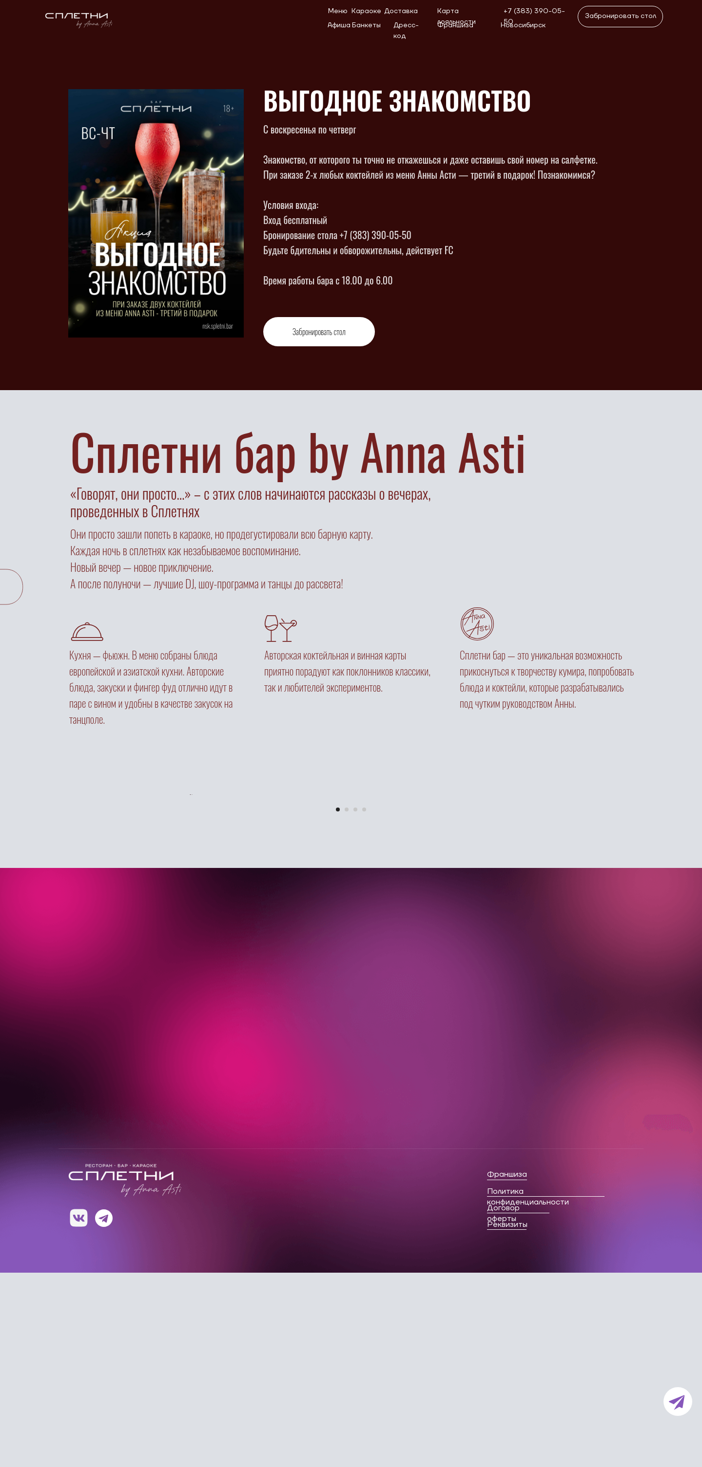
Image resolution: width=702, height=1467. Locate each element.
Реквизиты (507, 1419)
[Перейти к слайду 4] (364, 1004)
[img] (77, 18)
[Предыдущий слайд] (190, 892)
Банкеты (366, 25)
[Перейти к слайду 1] (338, 1004)
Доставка (401, 11)
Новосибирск (523, 25)
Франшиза (455, 25)
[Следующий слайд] (512, 892)
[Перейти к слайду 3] (355, 1004)
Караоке (366, 11)
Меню (338, 11)
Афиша (339, 25)
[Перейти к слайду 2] (347, 1004)
